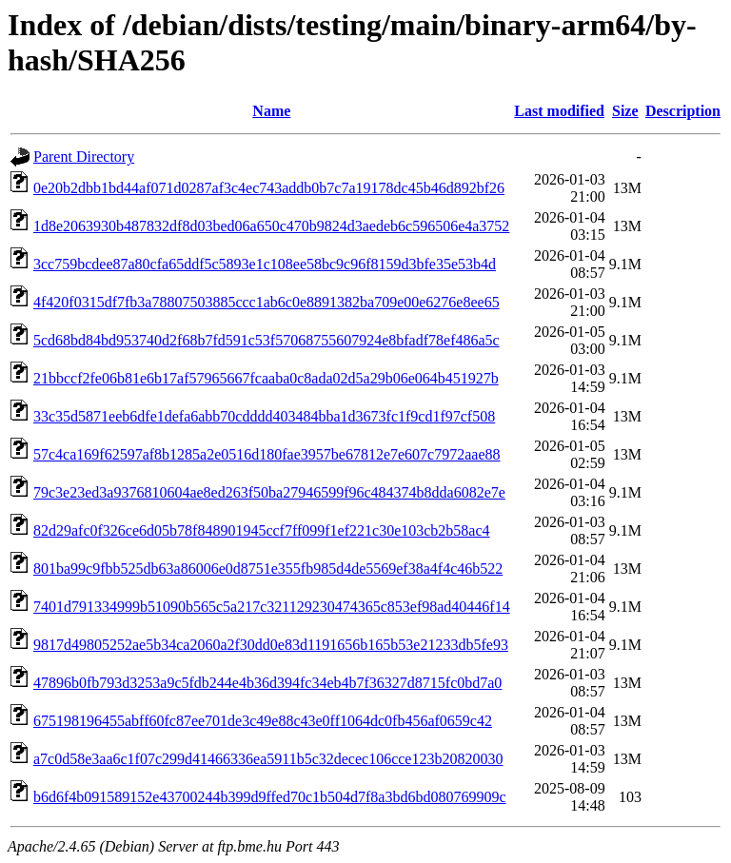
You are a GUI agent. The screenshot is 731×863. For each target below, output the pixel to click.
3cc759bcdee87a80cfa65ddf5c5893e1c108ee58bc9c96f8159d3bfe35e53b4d (264, 264)
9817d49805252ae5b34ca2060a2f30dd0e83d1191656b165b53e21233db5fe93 (270, 645)
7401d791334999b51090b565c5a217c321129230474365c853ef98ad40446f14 (271, 606)
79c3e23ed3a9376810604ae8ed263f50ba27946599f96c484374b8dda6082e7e (269, 492)
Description (683, 111)
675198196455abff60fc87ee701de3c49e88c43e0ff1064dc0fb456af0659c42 (262, 721)
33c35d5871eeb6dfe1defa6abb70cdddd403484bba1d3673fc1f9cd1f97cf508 (264, 416)
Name (271, 111)
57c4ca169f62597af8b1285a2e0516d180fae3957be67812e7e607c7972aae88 (267, 454)
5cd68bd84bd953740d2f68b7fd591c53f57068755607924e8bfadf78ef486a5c (266, 340)
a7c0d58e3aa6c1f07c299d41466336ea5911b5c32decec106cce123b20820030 (268, 759)
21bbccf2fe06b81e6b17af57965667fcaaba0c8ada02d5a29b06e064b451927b (266, 378)
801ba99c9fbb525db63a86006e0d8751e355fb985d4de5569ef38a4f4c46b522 (268, 568)
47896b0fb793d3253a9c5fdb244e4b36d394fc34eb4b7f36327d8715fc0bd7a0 (267, 683)
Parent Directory (83, 156)
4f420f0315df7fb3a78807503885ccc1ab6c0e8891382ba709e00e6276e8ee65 (266, 302)
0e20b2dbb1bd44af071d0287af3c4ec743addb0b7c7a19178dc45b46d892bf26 (268, 188)
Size (625, 111)
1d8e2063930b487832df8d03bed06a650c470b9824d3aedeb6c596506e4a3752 (271, 226)
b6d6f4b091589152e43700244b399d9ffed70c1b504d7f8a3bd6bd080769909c (269, 797)
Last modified (559, 111)
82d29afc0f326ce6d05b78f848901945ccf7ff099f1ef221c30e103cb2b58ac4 (261, 530)
